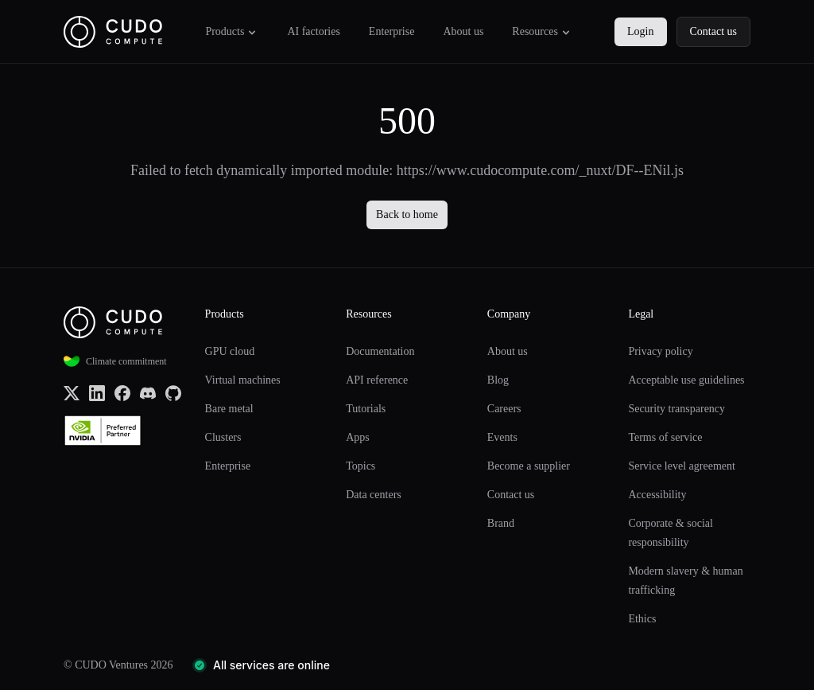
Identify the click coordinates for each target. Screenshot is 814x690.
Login (640, 31)
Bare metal (229, 409)
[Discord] (148, 392)
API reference (377, 380)
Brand (500, 523)
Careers (504, 409)
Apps (358, 437)
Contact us (714, 31)
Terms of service (665, 437)
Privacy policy (660, 351)
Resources (542, 32)
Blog (498, 380)
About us (463, 31)
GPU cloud (230, 351)
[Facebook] (122, 392)
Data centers (373, 495)
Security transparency (676, 409)
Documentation (380, 351)
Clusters (223, 437)
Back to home (407, 214)
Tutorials (366, 409)
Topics (360, 466)
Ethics (642, 619)
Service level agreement (681, 466)
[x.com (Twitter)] (71, 392)
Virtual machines (243, 380)
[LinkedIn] (97, 392)
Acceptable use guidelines (686, 380)
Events (502, 437)
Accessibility (657, 495)
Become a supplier (528, 466)
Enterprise (392, 31)
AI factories (313, 31)
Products (231, 32)
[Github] (173, 392)
